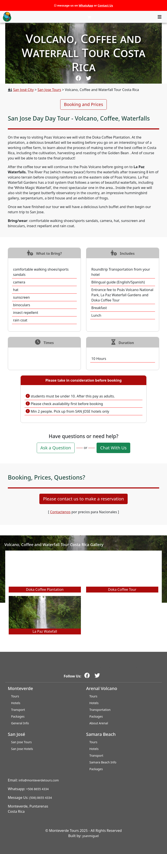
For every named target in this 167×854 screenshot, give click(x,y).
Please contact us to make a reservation (83, 499)
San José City (23, 89)
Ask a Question (55, 448)
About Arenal (98, 723)
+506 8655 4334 (37, 789)
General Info (20, 723)
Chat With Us (113, 448)
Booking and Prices (83, 104)
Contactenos (60, 512)
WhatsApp (86, 5)
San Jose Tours (49, 89)
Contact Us (105, 5)
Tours (15, 696)
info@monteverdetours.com (39, 780)
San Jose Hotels (22, 749)
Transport (18, 710)
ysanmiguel (90, 836)
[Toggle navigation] (159, 17)
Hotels (15, 703)
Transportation (99, 710)
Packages (18, 716)
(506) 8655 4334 (40, 798)
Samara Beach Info (102, 762)
